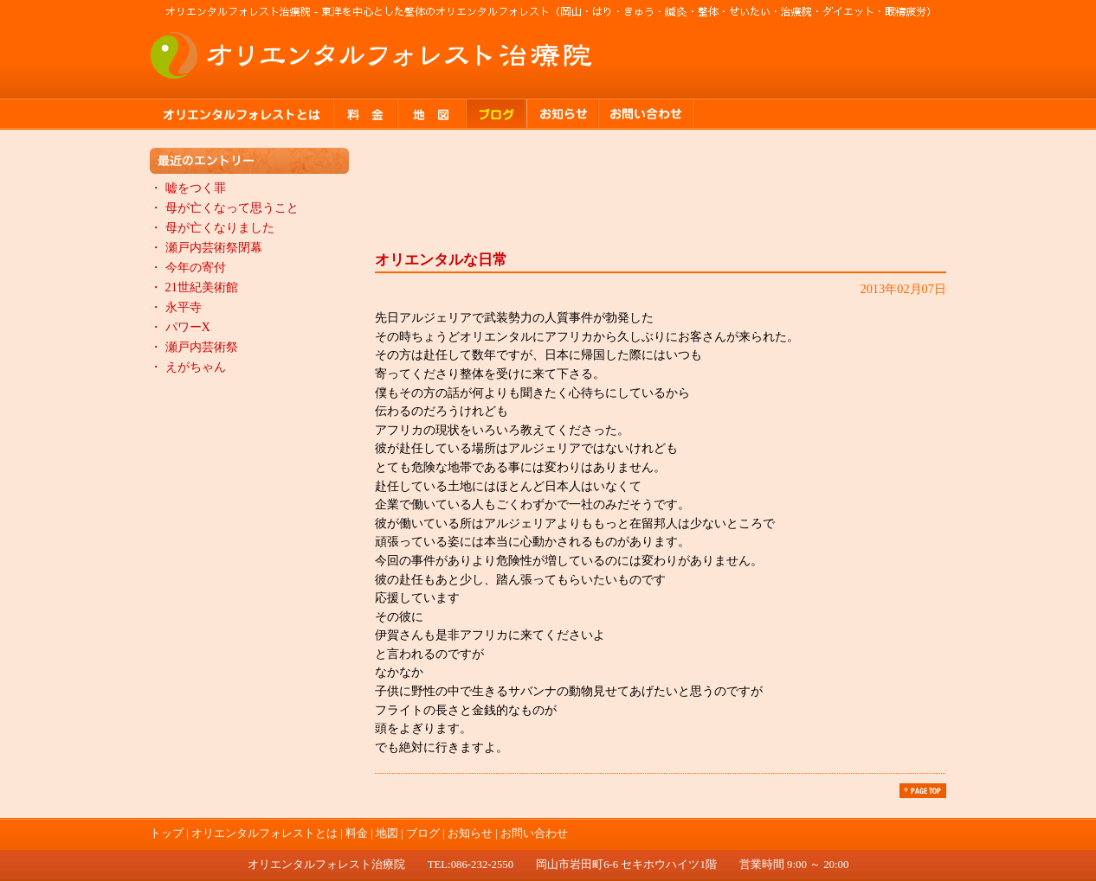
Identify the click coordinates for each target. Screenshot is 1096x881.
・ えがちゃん (188, 366)
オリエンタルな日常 (441, 260)
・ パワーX (180, 327)
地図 (432, 114)
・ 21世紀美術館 (194, 287)
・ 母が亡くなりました (212, 227)
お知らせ (563, 114)
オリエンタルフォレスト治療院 (372, 55)
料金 (366, 114)
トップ (167, 833)
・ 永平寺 (176, 307)
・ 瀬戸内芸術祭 (194, 347)
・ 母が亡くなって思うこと (224, 207)
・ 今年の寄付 (188, 267)
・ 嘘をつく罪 (188, 188)
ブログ (497, 114)
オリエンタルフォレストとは (242, 114)
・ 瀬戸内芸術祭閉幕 (206, 247)
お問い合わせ (646, 114)
